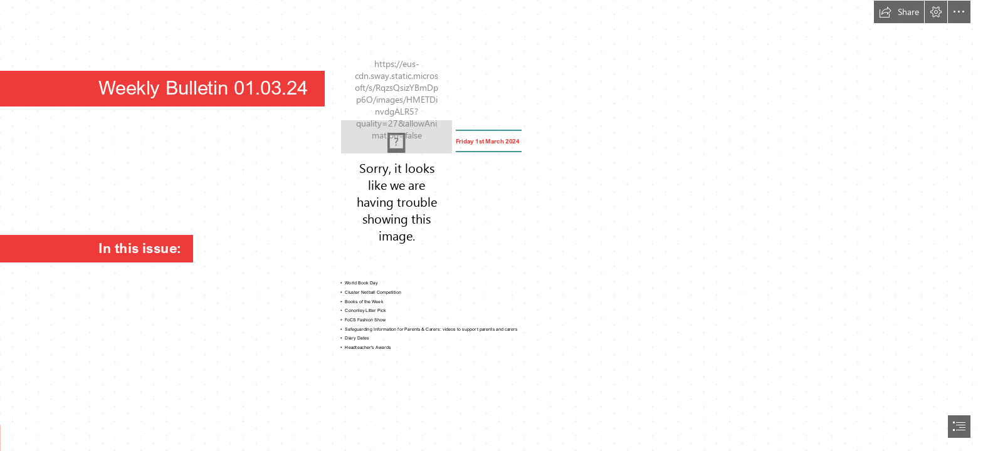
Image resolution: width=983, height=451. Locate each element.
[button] (899, 12)
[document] (491, 225)
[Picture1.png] (396, 137)
